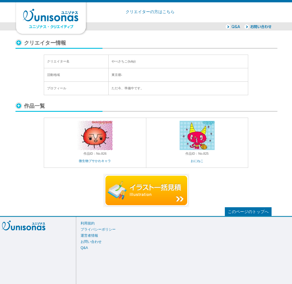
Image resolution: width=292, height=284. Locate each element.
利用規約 (88, 223)
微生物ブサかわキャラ (95, 161)
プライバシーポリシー (98, 229)
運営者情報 (89, 236)
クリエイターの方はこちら (150, 12)
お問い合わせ (91, 242)
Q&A (84, 248)
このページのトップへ (248, 212)
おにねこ (197, 161)
